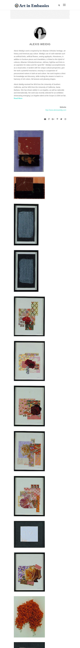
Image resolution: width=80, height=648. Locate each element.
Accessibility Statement (25, 583)
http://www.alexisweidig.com (55, 110)
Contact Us (19, 578)
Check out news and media (24, 622)
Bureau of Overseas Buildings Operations (33, 594)
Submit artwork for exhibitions (25, 628)
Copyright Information (24, 589)
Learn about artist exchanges (25, 617)
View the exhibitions (22, 611)
